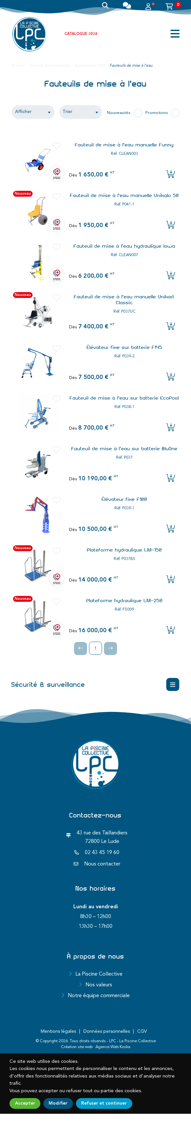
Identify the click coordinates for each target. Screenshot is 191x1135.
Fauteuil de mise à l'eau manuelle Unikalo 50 (124, 195)
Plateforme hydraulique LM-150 (124, 550)
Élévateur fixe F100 (124, 499)
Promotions (156, 113)
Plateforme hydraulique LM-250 (124, 600)
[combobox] (32, 112)
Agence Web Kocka (113, 1047)
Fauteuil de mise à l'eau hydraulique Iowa (124, 246)
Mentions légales (58, 1031)
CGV (142, 1031)
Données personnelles (106, 1031)
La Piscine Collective (99, 974)
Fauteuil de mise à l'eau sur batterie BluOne (124, 449)
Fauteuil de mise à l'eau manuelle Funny (124, 145)
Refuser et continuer (104, 1103)
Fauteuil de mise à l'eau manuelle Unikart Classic (124, 299)
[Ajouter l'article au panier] (170, 174)
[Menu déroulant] (172, 684)
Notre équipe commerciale (99, 995)
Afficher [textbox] (23, 111)
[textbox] (80, 112)
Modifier (58, 1103)
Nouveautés (118, 113)
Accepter (25, 1103)
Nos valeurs (98, 985)
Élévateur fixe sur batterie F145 (124, 347)
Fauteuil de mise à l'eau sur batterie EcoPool (124, 398)
